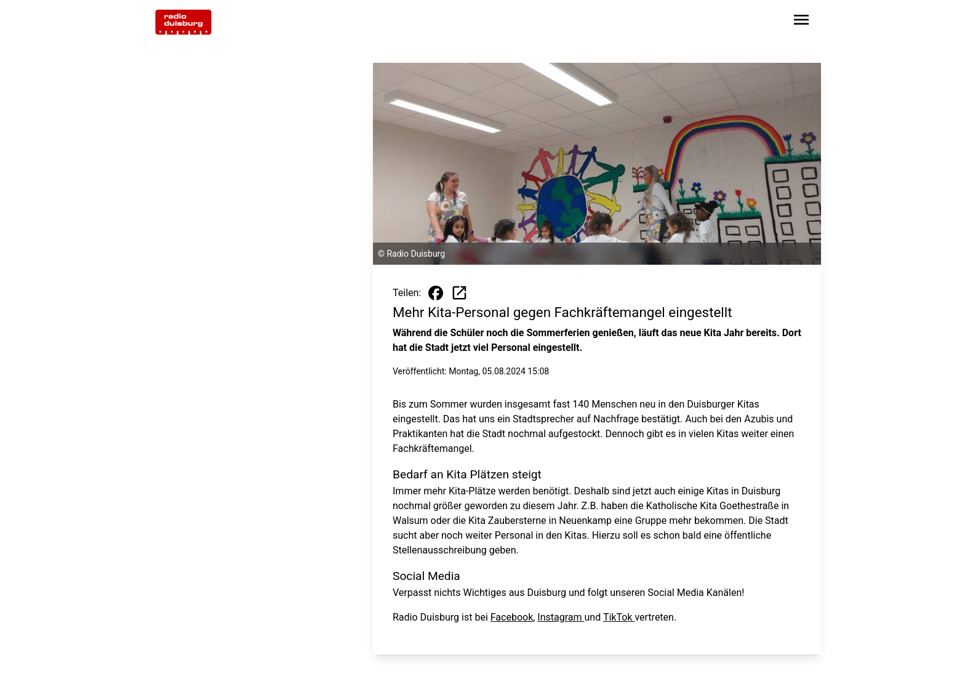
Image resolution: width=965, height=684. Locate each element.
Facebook (512, 617)
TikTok (619, 617)
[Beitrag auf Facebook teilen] (435, 293)
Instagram (560, 617)
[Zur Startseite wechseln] (183, 22)
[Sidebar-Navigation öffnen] (801, 22)
